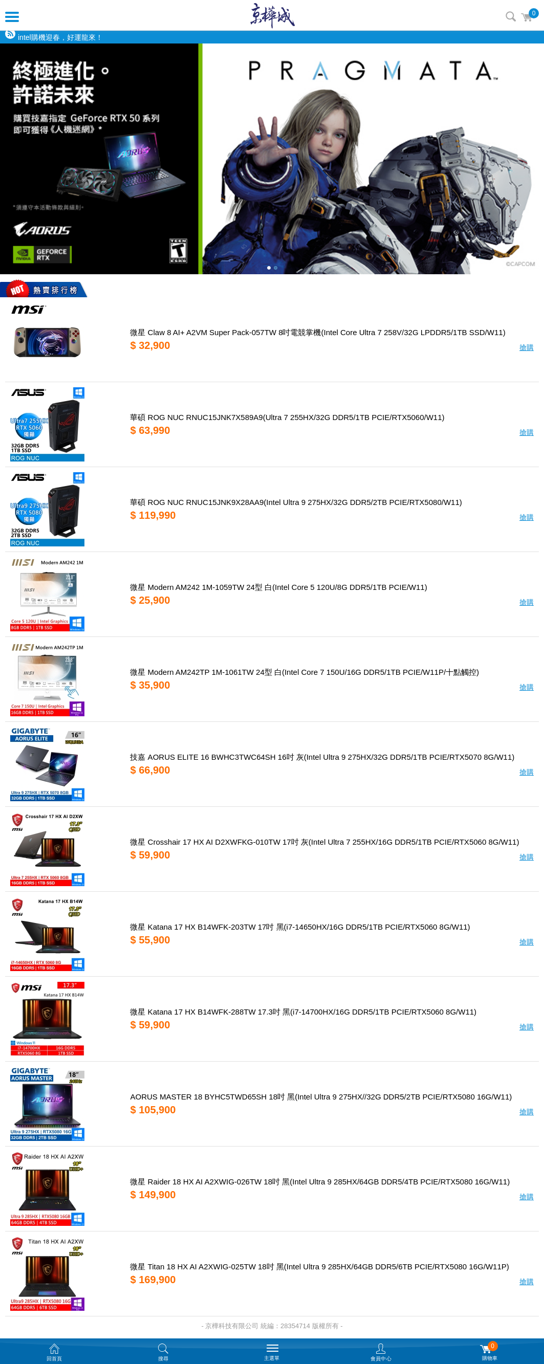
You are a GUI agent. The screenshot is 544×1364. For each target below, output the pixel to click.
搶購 (526, 347)
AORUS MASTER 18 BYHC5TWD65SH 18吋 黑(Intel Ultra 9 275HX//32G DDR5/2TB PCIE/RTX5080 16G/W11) (321, 1096)
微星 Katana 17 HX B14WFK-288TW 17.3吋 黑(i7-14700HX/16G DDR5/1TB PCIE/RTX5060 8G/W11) (303, 1011)
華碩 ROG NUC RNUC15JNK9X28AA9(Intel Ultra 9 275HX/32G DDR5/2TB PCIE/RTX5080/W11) (296, 502)
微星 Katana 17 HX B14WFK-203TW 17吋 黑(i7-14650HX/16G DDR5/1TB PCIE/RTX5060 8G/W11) (300, 926)
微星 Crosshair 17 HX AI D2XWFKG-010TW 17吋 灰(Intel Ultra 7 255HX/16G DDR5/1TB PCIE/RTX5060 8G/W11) (324, 842)
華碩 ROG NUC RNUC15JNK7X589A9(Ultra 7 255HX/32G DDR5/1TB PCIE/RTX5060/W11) (287, 417)
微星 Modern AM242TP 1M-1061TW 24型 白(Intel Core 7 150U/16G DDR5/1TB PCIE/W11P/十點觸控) (304, 672)
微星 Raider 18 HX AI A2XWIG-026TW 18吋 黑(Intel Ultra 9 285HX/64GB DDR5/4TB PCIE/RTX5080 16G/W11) (320, 1181)
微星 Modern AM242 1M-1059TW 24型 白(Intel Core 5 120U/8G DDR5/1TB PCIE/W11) (278, 587)
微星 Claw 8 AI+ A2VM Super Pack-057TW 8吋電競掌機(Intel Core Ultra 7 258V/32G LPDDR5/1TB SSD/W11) (317, 332)
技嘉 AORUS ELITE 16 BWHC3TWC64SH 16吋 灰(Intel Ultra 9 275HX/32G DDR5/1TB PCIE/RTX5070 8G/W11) (322, 757)
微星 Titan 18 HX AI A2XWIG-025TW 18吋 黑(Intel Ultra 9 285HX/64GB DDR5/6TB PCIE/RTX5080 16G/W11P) (319, 1266)
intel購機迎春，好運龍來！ (60, 37)
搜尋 (511, 16)
